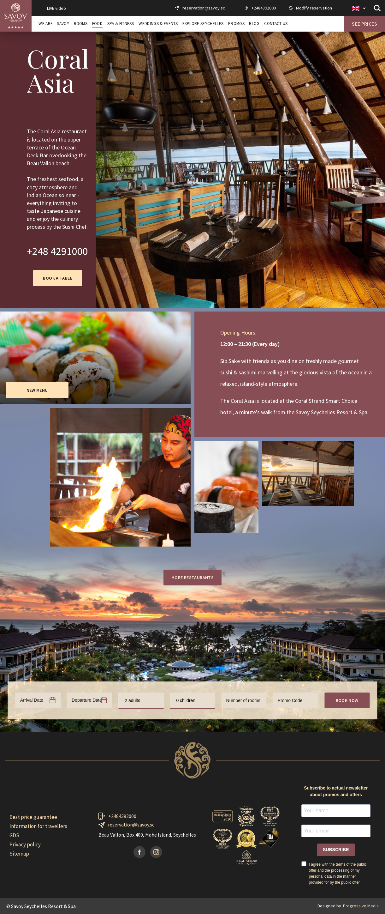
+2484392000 (264, 7)
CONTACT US (275, 23)
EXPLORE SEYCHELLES (203, 23)
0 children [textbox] (185, 700)
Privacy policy (25, 844)
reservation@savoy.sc (203, 7)
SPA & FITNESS (120, 23)
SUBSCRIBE (336, 849)
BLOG (254, 23)
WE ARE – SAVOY (53, 23)
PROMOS (236, 23)
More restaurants (192, 577)
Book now (347, 700)
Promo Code (290, 700)
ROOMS (81, 23)
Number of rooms (243, 700)
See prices (364, 24)
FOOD (97, 23)
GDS (14, 835)
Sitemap (19, 853)
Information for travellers (38, 826)
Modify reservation (314, 7)
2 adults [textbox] (132, 700)
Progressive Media (361, 906)
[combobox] (140, 701)
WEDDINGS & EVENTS (158, 23)
